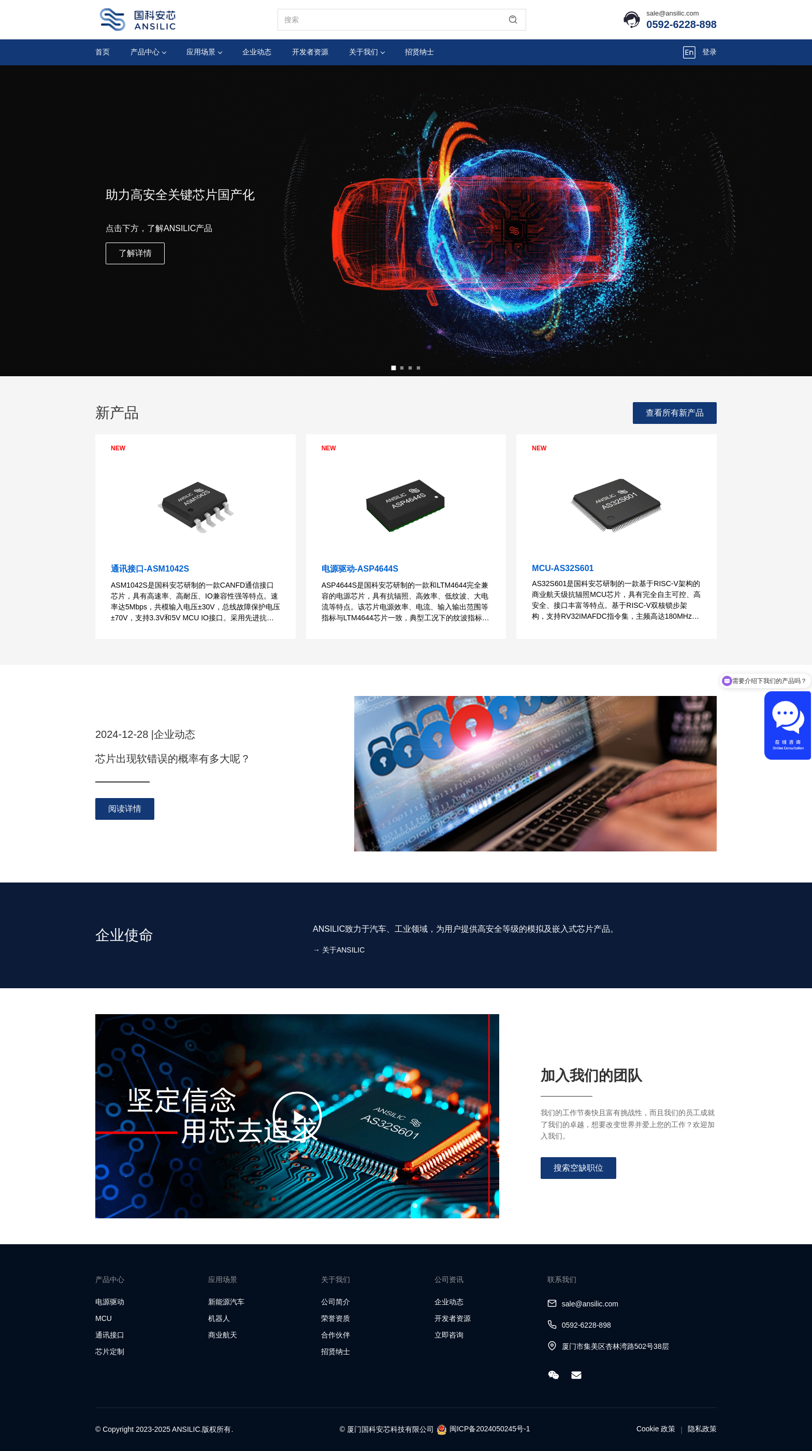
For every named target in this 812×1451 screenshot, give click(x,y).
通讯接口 (109, 1335)
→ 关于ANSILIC (339, 950)
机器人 (219, 1318)
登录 (709, 52)
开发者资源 (310, 52)
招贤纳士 (419, 52)
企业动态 (256, 52)
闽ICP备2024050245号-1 (490, 1429)
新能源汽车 (226, 1302)
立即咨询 (448, 1335)
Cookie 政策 (655, 1429)
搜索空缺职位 (578, 1167)
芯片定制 (109, 1351)
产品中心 (148, 52)
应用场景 (204, 52)
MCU (103, 1318)
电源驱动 (109, 1302)
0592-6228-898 (681, 24)
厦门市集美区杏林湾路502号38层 (615, 1346)
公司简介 (335, 1302)
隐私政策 (702, 1429)
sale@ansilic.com (672, 13)
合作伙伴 (335, 1335)
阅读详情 (124, 808)
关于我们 (367, 52)
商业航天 (222, 1335)
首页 (102, 52)
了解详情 (135, 253)
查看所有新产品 (675, 412)
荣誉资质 (335, 1318)
